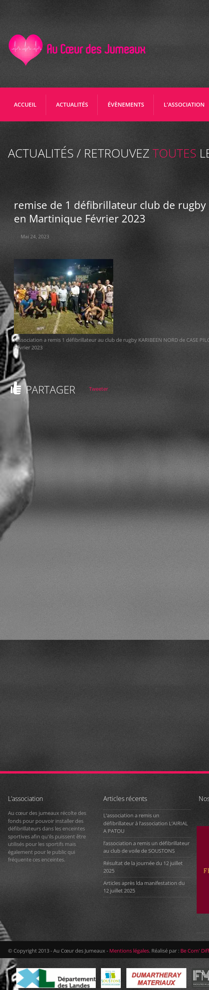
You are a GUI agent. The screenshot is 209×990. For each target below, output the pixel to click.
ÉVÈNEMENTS (126, 104)
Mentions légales (129, 950)
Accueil (25, 104)
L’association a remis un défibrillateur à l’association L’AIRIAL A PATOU (145, 823)
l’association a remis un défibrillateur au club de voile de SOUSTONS (146, 847)
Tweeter (98, 388)
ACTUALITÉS (72, 104)
